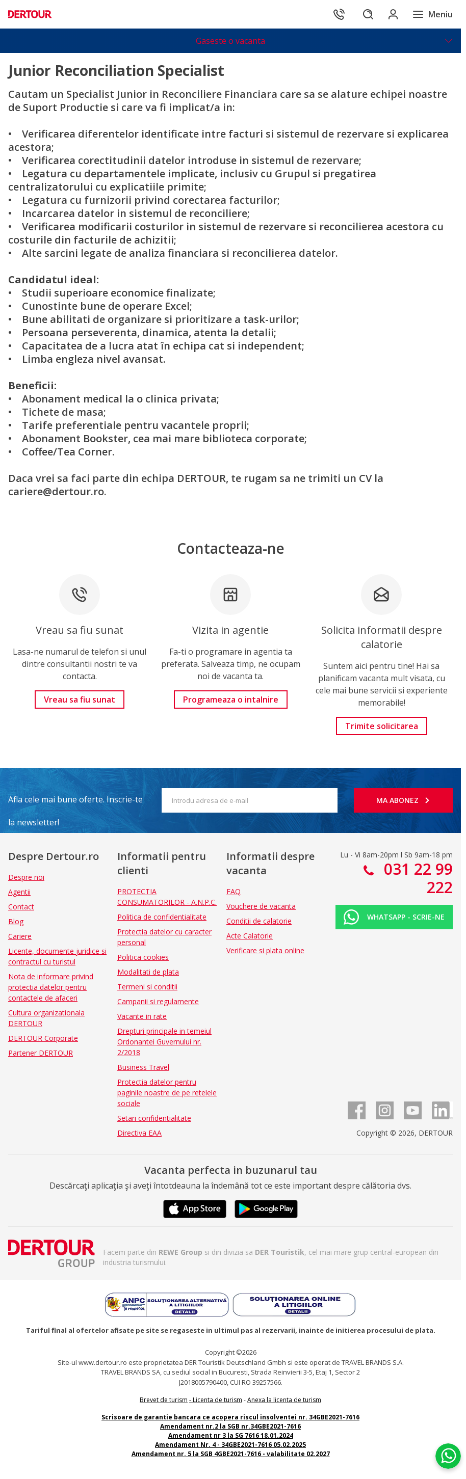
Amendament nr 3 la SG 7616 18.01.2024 (230, 1435)
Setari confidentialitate (154, 1118)
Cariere (20, 936)
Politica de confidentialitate (161, 917)
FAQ (233, 891)
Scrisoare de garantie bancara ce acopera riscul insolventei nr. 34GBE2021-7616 (230, 1417)
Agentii (19, 892)
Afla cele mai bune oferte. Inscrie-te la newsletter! (75, 802)
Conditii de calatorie (259, 921)
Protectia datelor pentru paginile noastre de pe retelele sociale (167, 1092)
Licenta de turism (217, 1399)
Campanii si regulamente (158, 1001)
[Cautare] (361, 14)
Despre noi (26, 877)
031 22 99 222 (416, 878)
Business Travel (143, 1067)
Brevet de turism (164, 1399)
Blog (15, 921)
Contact (21, 906)
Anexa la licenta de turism (284, 1399)
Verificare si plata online (265, 950)
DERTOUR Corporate (43, 1038)
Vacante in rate (142, 1016)
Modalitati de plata (148, 972)
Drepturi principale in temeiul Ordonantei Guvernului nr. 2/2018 (164, 1041)
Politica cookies (143, 957)
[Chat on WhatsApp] (448, 1456)
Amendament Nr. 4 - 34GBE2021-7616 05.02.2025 (230, 1444)
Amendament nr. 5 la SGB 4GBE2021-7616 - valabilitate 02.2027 (231, 1453)
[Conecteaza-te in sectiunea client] (389, 14)
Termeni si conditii (147, 986)
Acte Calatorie (249, 935)
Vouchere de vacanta (261, 906)
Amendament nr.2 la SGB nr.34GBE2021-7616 (230, 1426)
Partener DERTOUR (40, 1053)
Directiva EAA (139, 1133)
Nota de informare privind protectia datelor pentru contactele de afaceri (50, 987)
